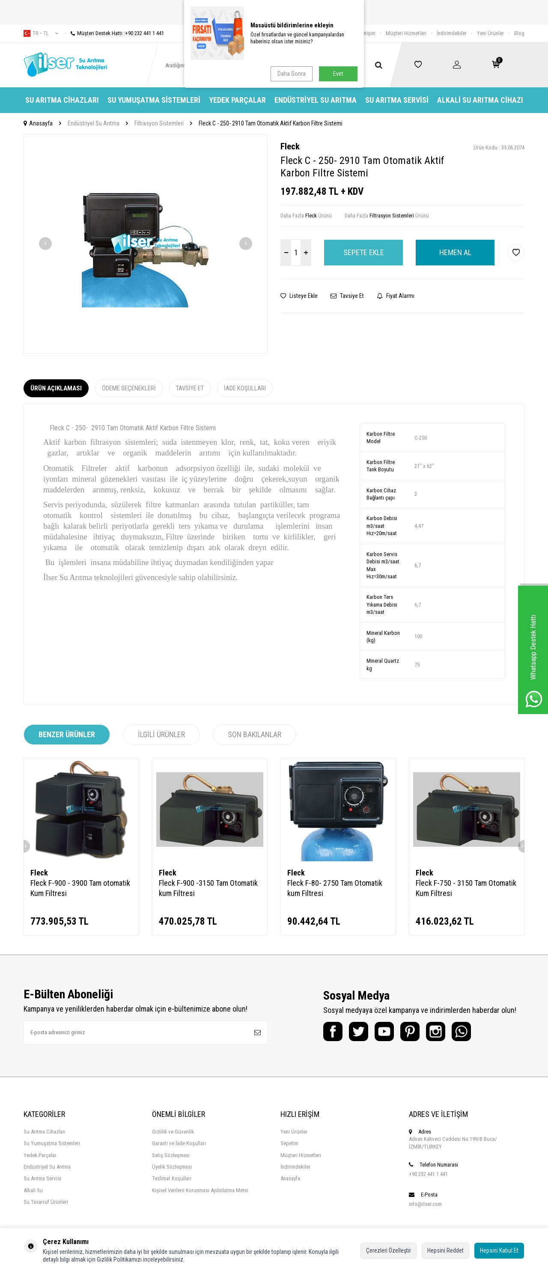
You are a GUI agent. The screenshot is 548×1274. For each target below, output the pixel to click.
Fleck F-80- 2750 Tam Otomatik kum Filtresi (334, 888)
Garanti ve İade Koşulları (179, 1143)
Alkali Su (33, 1190)
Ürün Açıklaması (56, 388)
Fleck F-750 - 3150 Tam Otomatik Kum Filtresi (466, 888)
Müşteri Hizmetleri (406, 33)
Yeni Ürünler (490, 33)
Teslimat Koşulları (171, 1178)
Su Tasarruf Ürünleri (46, 1202)
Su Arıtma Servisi (397, 99)
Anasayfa (38, 123)
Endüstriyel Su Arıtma (315, 99)
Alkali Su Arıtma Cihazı (480, 99)
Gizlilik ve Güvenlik (173, 1131)
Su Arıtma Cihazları (62, 99)
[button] (45, 243)
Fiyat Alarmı (395, 295)
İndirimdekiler (452, 33)
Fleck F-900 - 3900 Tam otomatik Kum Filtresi (80, 888)
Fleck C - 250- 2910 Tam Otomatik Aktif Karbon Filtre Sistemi (270, 123)
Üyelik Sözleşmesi (172, 1167)
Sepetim (289, 1143)
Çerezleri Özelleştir (388, 1250)
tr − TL (41, 33)
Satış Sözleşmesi (171, 1155)
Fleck (290, 146)
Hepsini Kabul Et (499, 1250)
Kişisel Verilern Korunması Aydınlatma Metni (200, 1190)
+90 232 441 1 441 (428, 1174)
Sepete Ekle (363, 252)
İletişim (367, 33)
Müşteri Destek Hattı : (114, 33)
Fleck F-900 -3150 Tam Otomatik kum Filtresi (208, 888)
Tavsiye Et (347, 295)
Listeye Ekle (299, 295)
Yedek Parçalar (237, 99)
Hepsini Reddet (445, 1250)
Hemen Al (455, 252)
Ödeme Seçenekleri (129, 388)
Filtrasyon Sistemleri (159, 123)
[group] (145, 243)
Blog (519, 33)
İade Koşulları (245, 388)
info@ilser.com (425, 1204)
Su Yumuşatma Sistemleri (153, 99)
